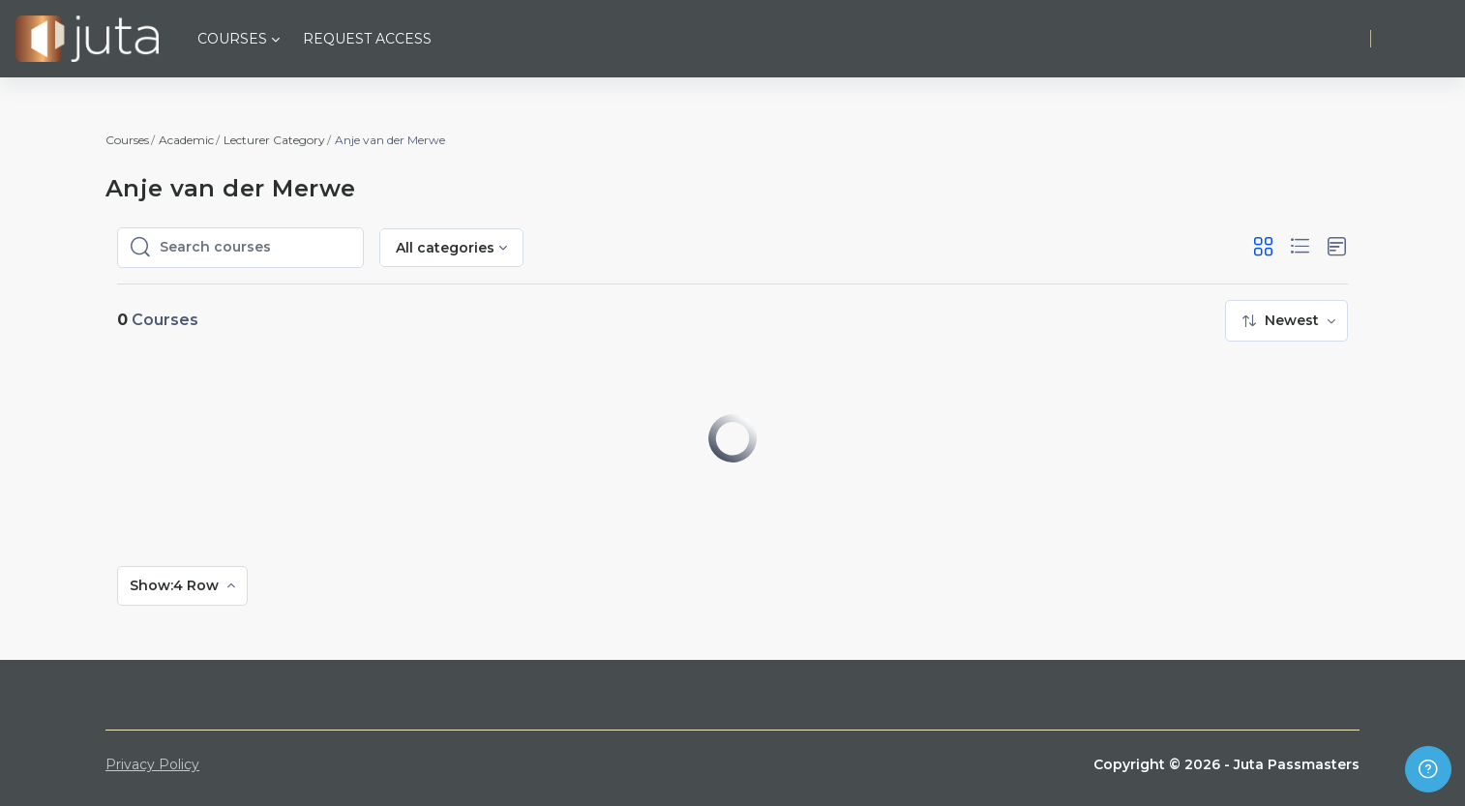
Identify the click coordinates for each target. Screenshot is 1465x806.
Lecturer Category (274, 140)
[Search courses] (255, 247)
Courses (127, 140)
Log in (1417, 38)
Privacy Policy (152, 764)
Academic (186, 140)
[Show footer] (1428, 769)
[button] (1263, 247)
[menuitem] (1286, 321)
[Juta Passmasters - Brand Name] (87, 38)
